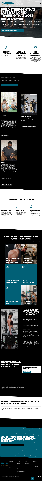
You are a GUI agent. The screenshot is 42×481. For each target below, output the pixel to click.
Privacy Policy (27, 463)
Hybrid (10, 467)
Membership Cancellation (20, 471)
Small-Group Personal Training (12, 464)
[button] (32, 478)
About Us (18, 463)
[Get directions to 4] (27, 372)
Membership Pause (20, 468)
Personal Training (11, 465)
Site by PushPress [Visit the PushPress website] (16, 476)
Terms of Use (27, 466)
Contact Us (18, 466)
